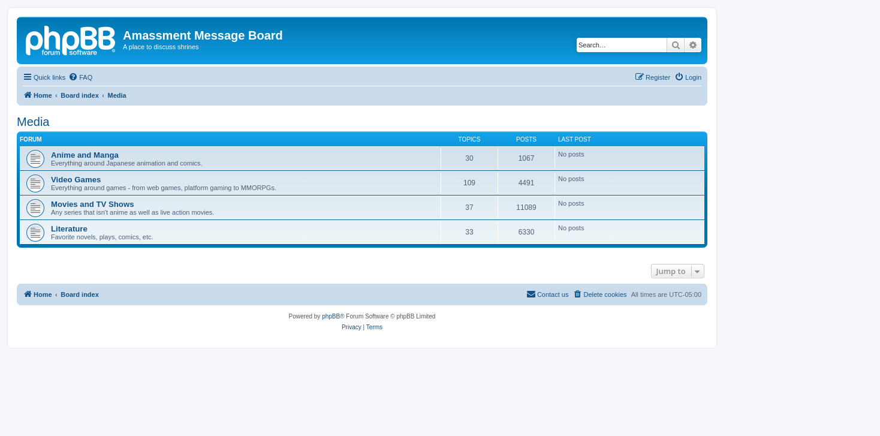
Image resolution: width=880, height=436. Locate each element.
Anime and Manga (85, 155)
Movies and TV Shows (92, 204)
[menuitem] (80, 77)
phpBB (331, 316)
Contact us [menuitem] (547, 294)
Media (33, 121)
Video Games (76, 179)
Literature (69, 228)
